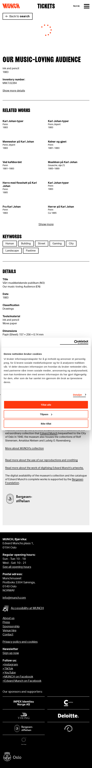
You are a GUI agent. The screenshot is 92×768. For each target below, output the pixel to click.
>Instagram (10, 664)
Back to (19, 16)
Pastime (31, 250)
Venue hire (9, 630)
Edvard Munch (49, 433)
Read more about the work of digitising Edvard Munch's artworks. (44, 468)
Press (6, 622)
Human (10, 243)
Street (41, 243)
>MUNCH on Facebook (18, 676)
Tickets (46, 6)
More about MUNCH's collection (24, 448)
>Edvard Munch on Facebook (22, 681)
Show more (46, 224)
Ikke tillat (46, 423)
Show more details (14, 90)
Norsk (76, 6)
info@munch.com (14, 597)
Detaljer (77, 394)
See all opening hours (17, 567)
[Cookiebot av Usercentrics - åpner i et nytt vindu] (74, 342)
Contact (8, 634)
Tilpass (46, 414)
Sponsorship (11, 626)
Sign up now (11, 653)
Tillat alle (46, 404)
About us (8, 618)
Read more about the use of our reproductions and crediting (41, 460)
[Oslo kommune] (46, 757)
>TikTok (8, 668)
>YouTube (9, 672)
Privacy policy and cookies (20, 641)
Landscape (12, 250)
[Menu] (86, 6)
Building (26, 243)
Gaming (57, 243)
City (71, 243)
